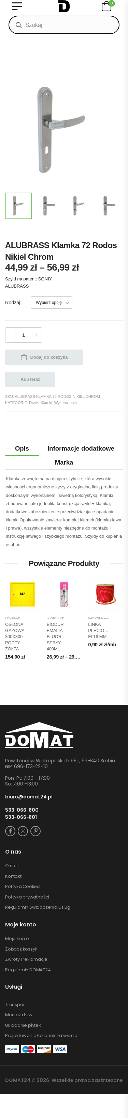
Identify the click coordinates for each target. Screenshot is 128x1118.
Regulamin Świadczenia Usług (37, 907)
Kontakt (13, 876)
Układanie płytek (23, 1025)
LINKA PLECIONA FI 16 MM (99, 630)
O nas (11, 866)
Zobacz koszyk (21, 949)
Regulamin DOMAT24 (28, 970)
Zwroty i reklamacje (26, 959)
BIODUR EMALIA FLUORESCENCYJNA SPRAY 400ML (69, 637)
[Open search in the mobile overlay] (64, 24)
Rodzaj (12, 302)
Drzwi (34, 403)
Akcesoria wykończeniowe (29, 617)
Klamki (46, 403)
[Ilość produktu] (23, 335)
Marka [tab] (64, 462)
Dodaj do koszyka (49, 357)
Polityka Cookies (23, 886)
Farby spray (69, 617)
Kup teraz (30, 379)
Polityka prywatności (27, 897)
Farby (52, 617)
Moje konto (17, 938)
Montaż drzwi (19, 1015)
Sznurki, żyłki (100, 617)
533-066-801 (21, 817)
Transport (15, 1004)
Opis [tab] (22, 448)
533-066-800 (22, 810)
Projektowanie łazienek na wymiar (42, 1035)
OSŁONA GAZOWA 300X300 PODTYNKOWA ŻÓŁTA (20, 637)
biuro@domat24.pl (29, 797)
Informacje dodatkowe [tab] (80, 448)
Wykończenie (65, 403)
